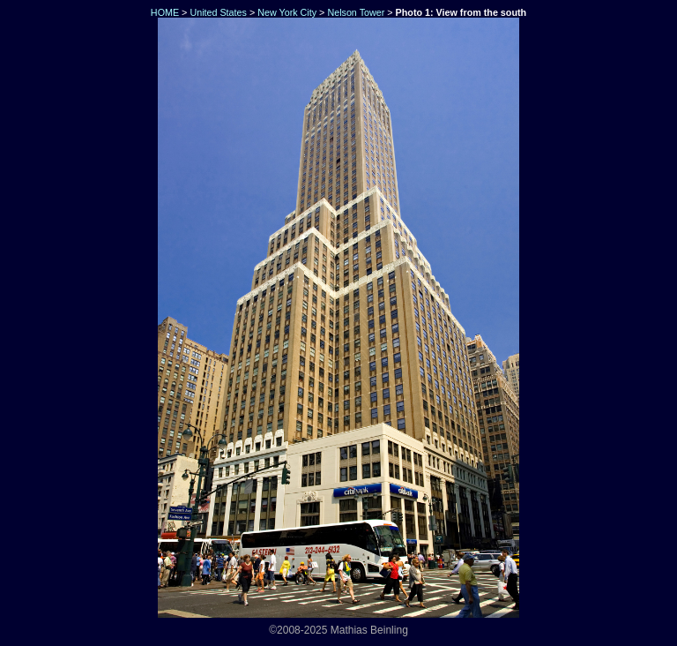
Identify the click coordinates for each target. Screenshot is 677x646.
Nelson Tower (355, 12)
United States (218, 12)
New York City (286, 12)
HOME (163, 12)
